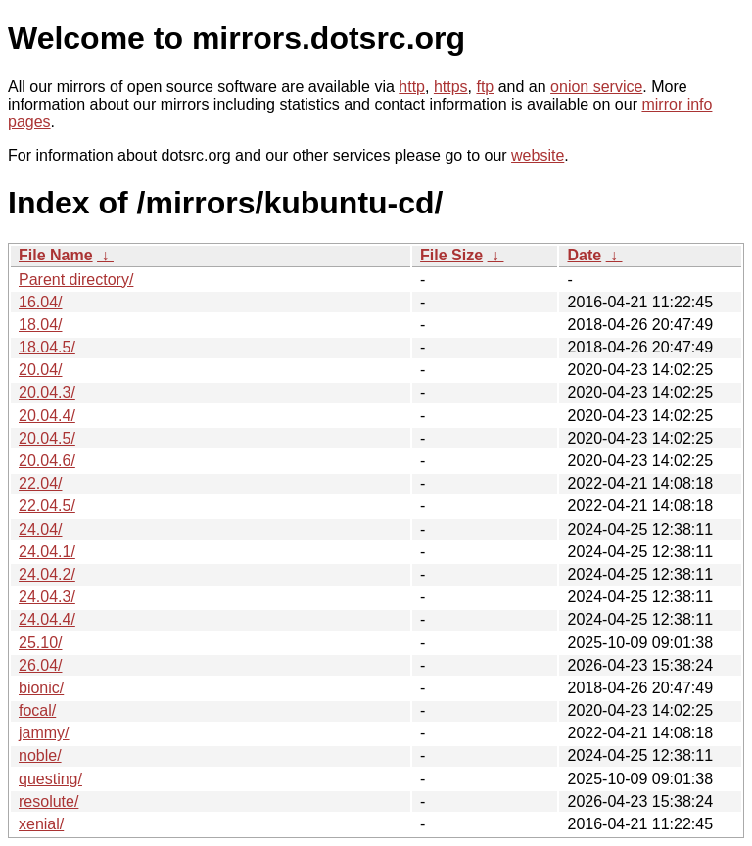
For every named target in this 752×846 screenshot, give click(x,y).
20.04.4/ (47, 415)
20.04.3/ (47, 392)
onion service (596, 86)
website (537, 155)
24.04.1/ (47, 551)
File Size (451, 255)
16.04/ (40, 302)
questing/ (50, 779)
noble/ (40, 755)
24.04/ (40, 529)
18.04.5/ (47, 347)
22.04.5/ (47, 505)
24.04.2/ (47, 574)
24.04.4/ (47, 619)
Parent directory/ (76, 279)
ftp (485, 86)
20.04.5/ (47, 438)
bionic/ (41, 688)
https (451, 86)
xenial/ (41, 824)
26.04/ (40, 665)
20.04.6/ (47, 460)
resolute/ (48, 801)
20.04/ (40, 369)
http (412, 86)
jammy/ (44, 733)
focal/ (37, 710)
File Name (56, 255)
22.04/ (40, 483)
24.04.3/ (47, 596)
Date (584, 255)
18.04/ (40, 324)
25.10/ (40, 642)
